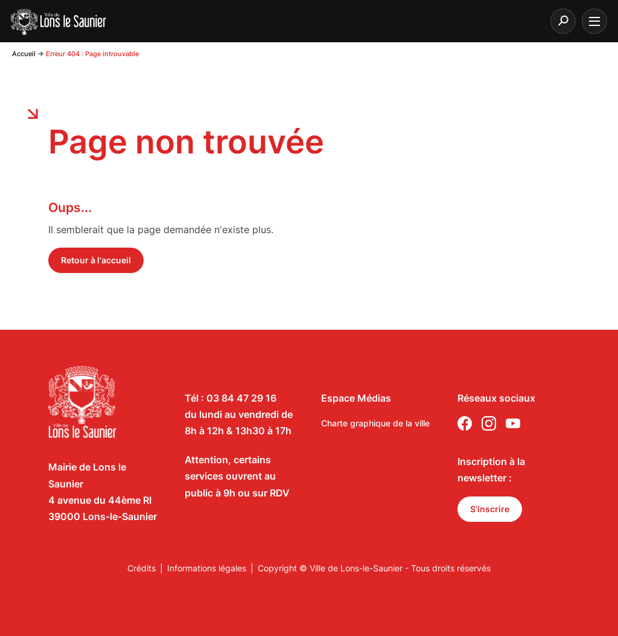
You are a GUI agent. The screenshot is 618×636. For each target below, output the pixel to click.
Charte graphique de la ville (375, 423)
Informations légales (206, 568)
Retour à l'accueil (96, 260)
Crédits (141, 568)
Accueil (24, 54)
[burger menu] (594, 21)
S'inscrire (489, 509)
